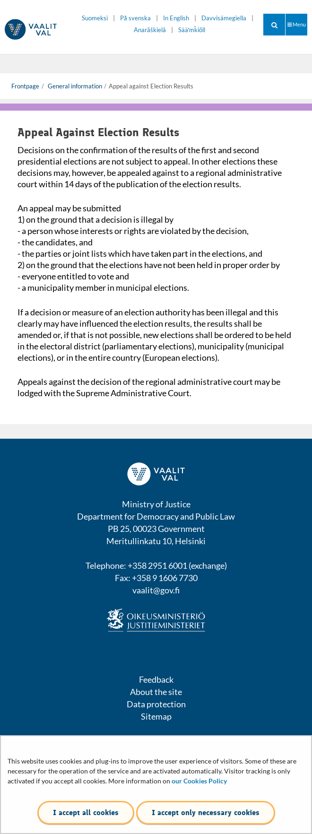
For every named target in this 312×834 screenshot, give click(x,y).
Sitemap (156, 716)
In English (176, 18)
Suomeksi (95, 18)
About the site (156, 691)
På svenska (135, 18)
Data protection (156, 704)
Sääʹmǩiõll (191, 30)
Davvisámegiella (223, 18)
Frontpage (25, 86)
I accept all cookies (86, 812)
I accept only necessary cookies (206, 812)
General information (74, 86)
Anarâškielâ (150, 30)
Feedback (156, 679)
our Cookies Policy (199, 781)
